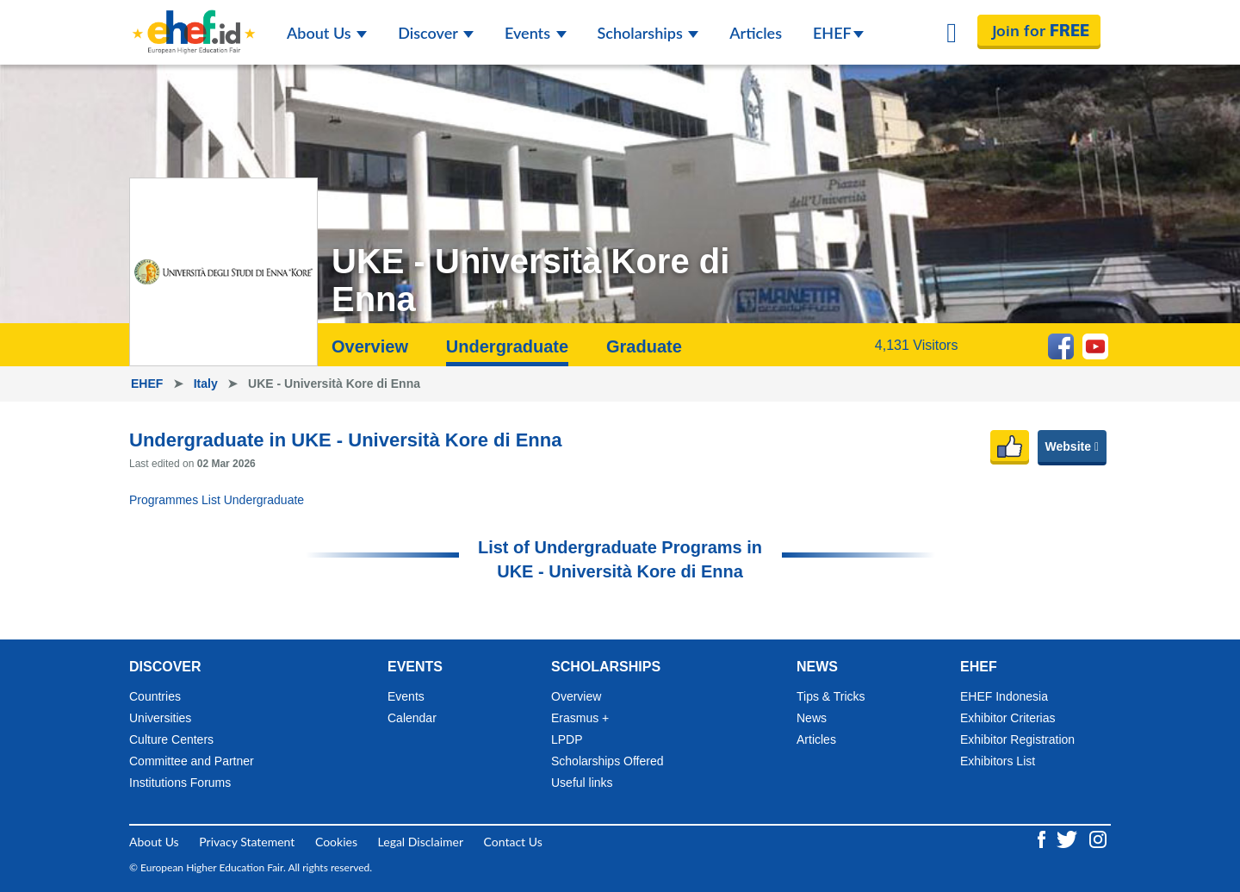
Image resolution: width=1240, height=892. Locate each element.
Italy (207, 383)
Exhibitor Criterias (1007, 718)
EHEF (838, 32)
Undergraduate (507, 346)
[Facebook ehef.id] (1043, 838)
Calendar (412, 718)
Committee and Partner (191, 761)
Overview (370, 346)
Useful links (582, 782)
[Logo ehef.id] (193, 21)
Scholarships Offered (607, 761)
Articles (755, 32)
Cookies (336, 841)
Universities (160, 718)
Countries (155, 696)
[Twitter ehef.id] (1068, 838)
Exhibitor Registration (1017, 739)
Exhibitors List (997, 761)
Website (1072, 446)
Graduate (644, 346)
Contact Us (513, 841)
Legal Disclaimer (420, 841)
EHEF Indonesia (1004, 696)
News (812, 718)
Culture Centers (171, 739)
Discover (436, 32)
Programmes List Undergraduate (216, 500)
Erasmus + (580, 718)
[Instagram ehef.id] (1098, 838)
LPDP (567, 739)
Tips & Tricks (831, 696)
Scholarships (648, 32)
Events (536, 32)
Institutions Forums (180, 782)
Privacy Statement (246, 841)
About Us (327, 32)
